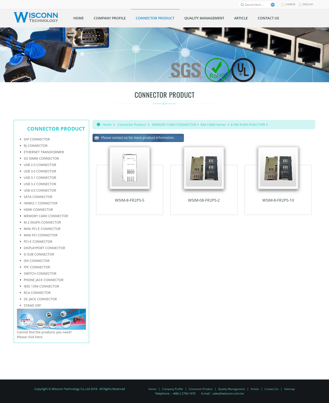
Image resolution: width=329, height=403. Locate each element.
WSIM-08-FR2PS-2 (204, 200)
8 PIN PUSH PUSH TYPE (248, 124)
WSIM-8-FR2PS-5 (129, 200)
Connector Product (131, 124)
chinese (288, 4)
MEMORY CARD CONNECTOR (174, 124)
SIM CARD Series (213, 124)
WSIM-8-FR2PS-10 (278, 200)
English (306, 4)
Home (107, 124)
